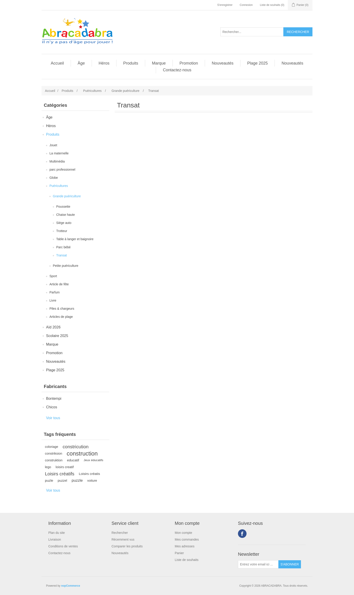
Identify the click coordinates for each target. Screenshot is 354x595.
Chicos (51, 407)
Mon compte (183, 533)
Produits (130, 63)
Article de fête (59, 284)
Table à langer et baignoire (74, 239)
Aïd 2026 (53, 327)
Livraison (54, 539)
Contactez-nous (177, 70)
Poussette (63, 206)
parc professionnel (62, 169)
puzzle (77, 480)
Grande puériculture (67, 196)
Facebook (242, 533)
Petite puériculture (65, 265)
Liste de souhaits (186, 560)
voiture (92, 480)
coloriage (51, 447)
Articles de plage (61, 316)
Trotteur (61, 231)
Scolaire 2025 (57, 336)
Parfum (54, 292)
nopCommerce (70, 585)
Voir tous (53, 418)
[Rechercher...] (252, 31)
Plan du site (56, 533)
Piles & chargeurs (61, 308)
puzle (49, 480)
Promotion (188, 63)
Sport (53, 276)
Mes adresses (184, 546)
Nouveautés (222, 63)
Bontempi (53, 398)
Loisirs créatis (89, 474)
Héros (104, 63)
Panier (179, 553)
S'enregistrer (225, 5)
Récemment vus (123, 539)
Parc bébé (63, 247)
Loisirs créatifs (59, 473)
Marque (159, 63)
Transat (61, 255)
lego (48, 467)
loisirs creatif (65, 467)
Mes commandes (187, 539)
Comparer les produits (127, 546)
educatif (73, 460)
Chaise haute (65, 214)
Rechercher (120, 533)
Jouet (53, 145)
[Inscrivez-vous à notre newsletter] (258, 564)
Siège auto (63, 223)
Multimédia (57, 161)
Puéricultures (58, 186)
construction (82, 453)
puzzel (62, 480)
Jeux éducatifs (93, 460)
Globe (53, 177)
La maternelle (59, 153)
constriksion (53, 453)
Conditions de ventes (63, 546)
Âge (81, 63)
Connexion (246, 5)
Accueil (57, 63)
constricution (75, 446)
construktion (54, 460)
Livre (52, 300)
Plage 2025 (257, 63)
